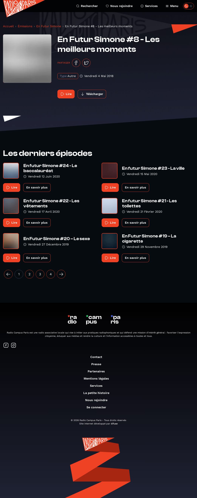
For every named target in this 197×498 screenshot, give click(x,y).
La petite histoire (98, 393)
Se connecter (98, 407)
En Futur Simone (48, 26)
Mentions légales (98, 378)
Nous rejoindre (119, 6)
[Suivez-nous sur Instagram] (14, 345)
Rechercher (87, 6)
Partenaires (98, 371)
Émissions (25, 26)
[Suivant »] (61, 274)
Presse (98, 364)
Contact (98, 357)
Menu (172, 6)
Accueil (8, 26)
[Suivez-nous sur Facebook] (6, 345)
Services (149, 6)
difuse (114, 423)
